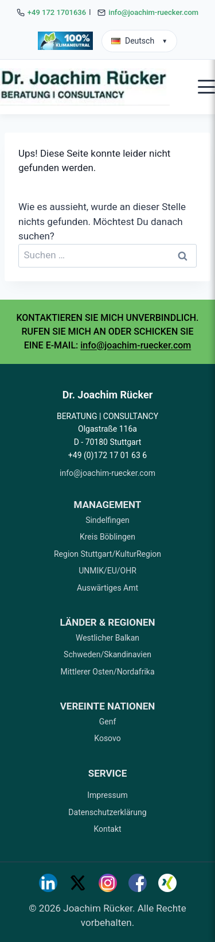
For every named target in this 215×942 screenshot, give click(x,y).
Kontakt (107, 829)
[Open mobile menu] (206, 87)
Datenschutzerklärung (107, 812)
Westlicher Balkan (107, 637)
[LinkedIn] (48, 883)
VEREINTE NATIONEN (107, 706)
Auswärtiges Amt (107, 587)
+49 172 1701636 (57, 12)
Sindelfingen (107, 520)
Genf (107, 721)
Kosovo (107, 738)
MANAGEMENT (108, 504)
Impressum (107, 795)
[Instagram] (108, 883)
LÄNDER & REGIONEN (107, 622)
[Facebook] (137, 883)
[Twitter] (78, 883)
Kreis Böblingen (107, 536)
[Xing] (167, 883)
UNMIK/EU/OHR (107, 570)
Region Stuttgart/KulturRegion (107, 554)
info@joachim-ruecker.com (153, 12)
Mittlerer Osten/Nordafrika (107, 671)
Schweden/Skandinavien (107, 654)
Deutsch (139, 40)
